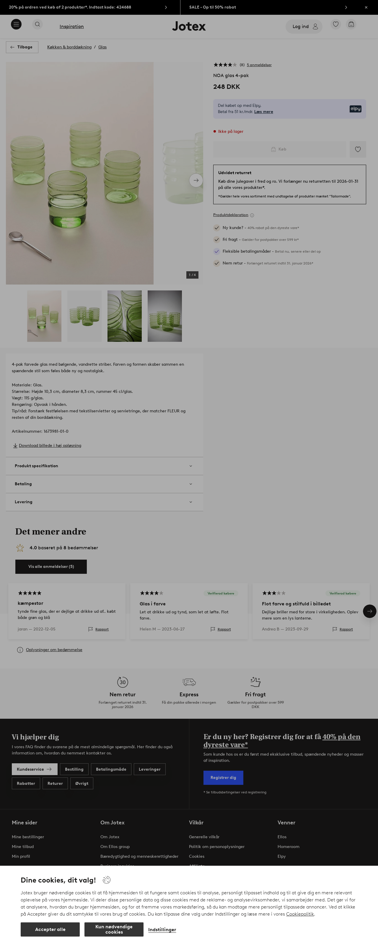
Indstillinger (162, 929)
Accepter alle (50, 929)
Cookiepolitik (300, 914)
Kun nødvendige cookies (114, 929)
